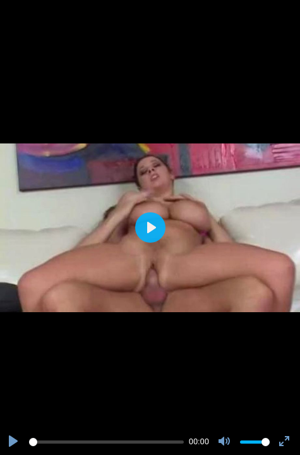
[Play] (14, 442)
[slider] (106, 442)
